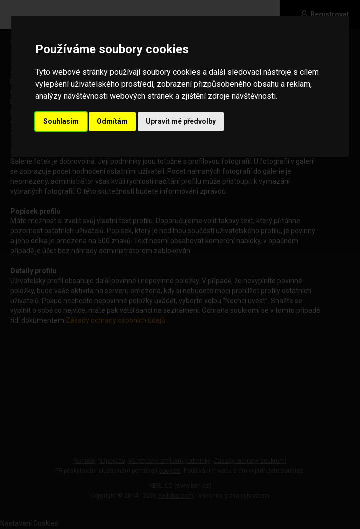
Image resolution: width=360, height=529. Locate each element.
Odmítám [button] (112, 121)
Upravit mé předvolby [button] (181, 121)
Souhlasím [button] (61, 121)
